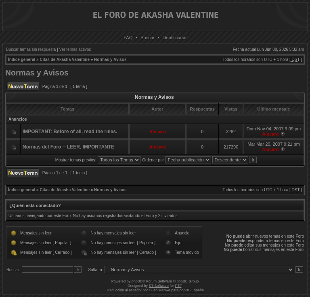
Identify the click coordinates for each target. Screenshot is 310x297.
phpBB (137, 281)
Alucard (157, 131)
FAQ (128, 37)
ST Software (159, 286)
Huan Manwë (159, 290)
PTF (178, 286)
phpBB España (192, 290)
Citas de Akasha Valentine (65, 59)
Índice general (21, 59)
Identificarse (174, 37)
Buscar (147, 37)
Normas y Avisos (110, 59)
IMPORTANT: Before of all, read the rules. (70, 131)
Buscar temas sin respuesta (31, 49)
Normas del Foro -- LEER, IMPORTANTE (68, 147)
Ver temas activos (75, 49)
